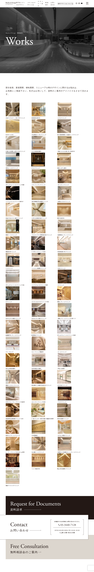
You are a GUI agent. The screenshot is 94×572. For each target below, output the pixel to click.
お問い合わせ (46, 546)
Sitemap (9, 516)
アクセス (45, 553)
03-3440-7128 (68, 440)
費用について (28, 553)
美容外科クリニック (10, 553)
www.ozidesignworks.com (14, 510)
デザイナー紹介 (40, 3)
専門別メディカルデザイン (12, 546)
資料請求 (45, 549)
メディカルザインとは (30, 546)
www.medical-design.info (14, 511)
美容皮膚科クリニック (11, 555)
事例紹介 (20, 33)
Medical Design (11, 33)
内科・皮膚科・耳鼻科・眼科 (12, 560)
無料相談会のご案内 (48, 551)
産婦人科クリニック (10, 549)
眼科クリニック (9, 557)
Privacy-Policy (11, 518)
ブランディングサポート (30, 555)
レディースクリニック (11, 551)
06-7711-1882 (40, 535)
